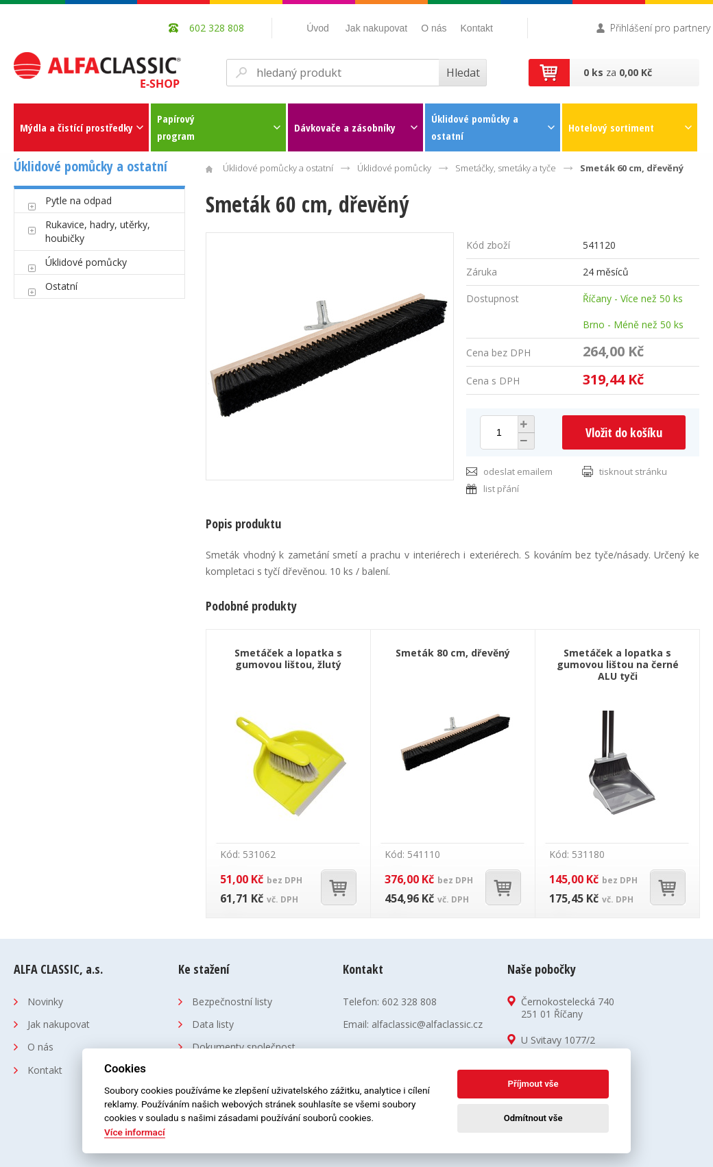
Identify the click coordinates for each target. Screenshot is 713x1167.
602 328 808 (409, 1001)
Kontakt (477, 28)
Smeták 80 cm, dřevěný (453, 652)
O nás (433, 28)
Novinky (45, 1001)
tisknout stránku (633, 471)
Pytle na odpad (78, 200)
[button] (524, 424)
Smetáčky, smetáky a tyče (505, 168)
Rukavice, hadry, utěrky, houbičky (97, 231)
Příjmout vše (533, 1084)
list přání (501, 488)
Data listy (213, 1024)
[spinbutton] (499, 432)
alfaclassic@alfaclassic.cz (427, 1024)
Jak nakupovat (376, 28)
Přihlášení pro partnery (660, 27)
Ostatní (61, 286)
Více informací (134, 1132)
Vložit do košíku (623, 432)
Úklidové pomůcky (86, 262)
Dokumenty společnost (243, 1046)
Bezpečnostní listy (232, 1001)
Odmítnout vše (533, 1118)
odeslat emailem (518, 471)
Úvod (317, 28)
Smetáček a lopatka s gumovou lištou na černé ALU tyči (618, 664)
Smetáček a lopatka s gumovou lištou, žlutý (288, 658)
